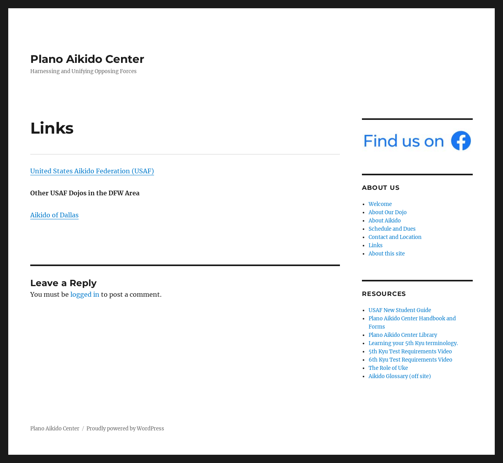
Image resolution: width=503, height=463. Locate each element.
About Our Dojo (388, 212)
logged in (84, 294)
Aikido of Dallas (54, 215)
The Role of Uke (388, 368)
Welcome (380, 204)
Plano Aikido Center (87, 59)
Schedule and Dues (392, 229)
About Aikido (385, 220)
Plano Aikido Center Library (403, 335)
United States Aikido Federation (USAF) (92, 171)
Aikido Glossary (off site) (400, 376)
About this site (387, 253)
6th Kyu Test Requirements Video (410, 359)
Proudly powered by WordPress (125, 428)
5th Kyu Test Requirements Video (410, 351)
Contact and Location (395, 237)
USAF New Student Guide (400, 310)
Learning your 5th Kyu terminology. (413, 343)
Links (376, 245)
